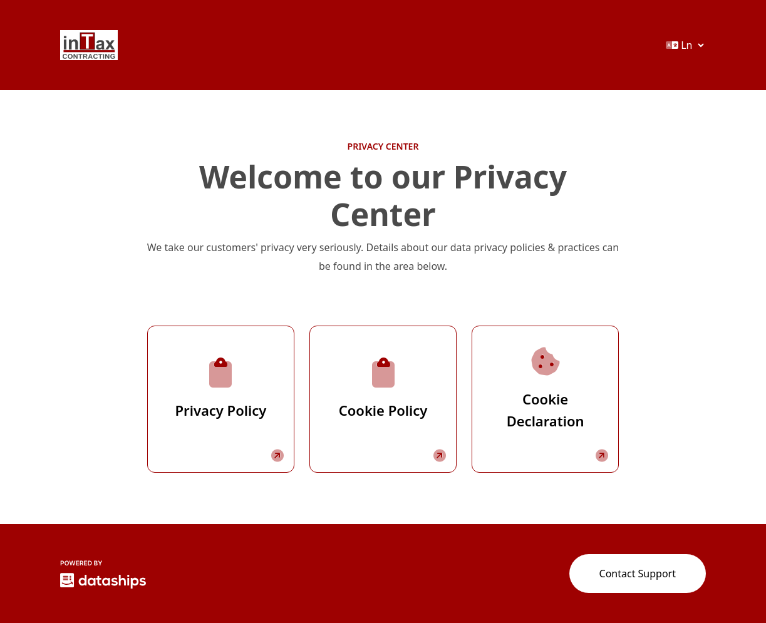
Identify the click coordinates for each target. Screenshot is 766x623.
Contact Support (637, 573)
